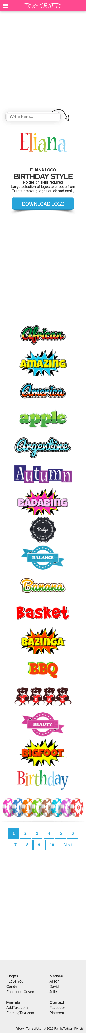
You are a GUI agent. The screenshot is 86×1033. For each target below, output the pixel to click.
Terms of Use (33, 1028)
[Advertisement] (43, 62)
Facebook (58, 1008)
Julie (53, 992)
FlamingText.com (20, 1013)
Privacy (20, 1028)
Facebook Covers (20, 992)
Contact (57, 1002)
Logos (12, 976)
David (54, 986)
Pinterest (57, 1013)
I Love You (15, 981)
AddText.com (17, 1008)
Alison (55, 981)
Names (56, 976)
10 (52, 845)
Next (68, 845)
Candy (11, 986)
